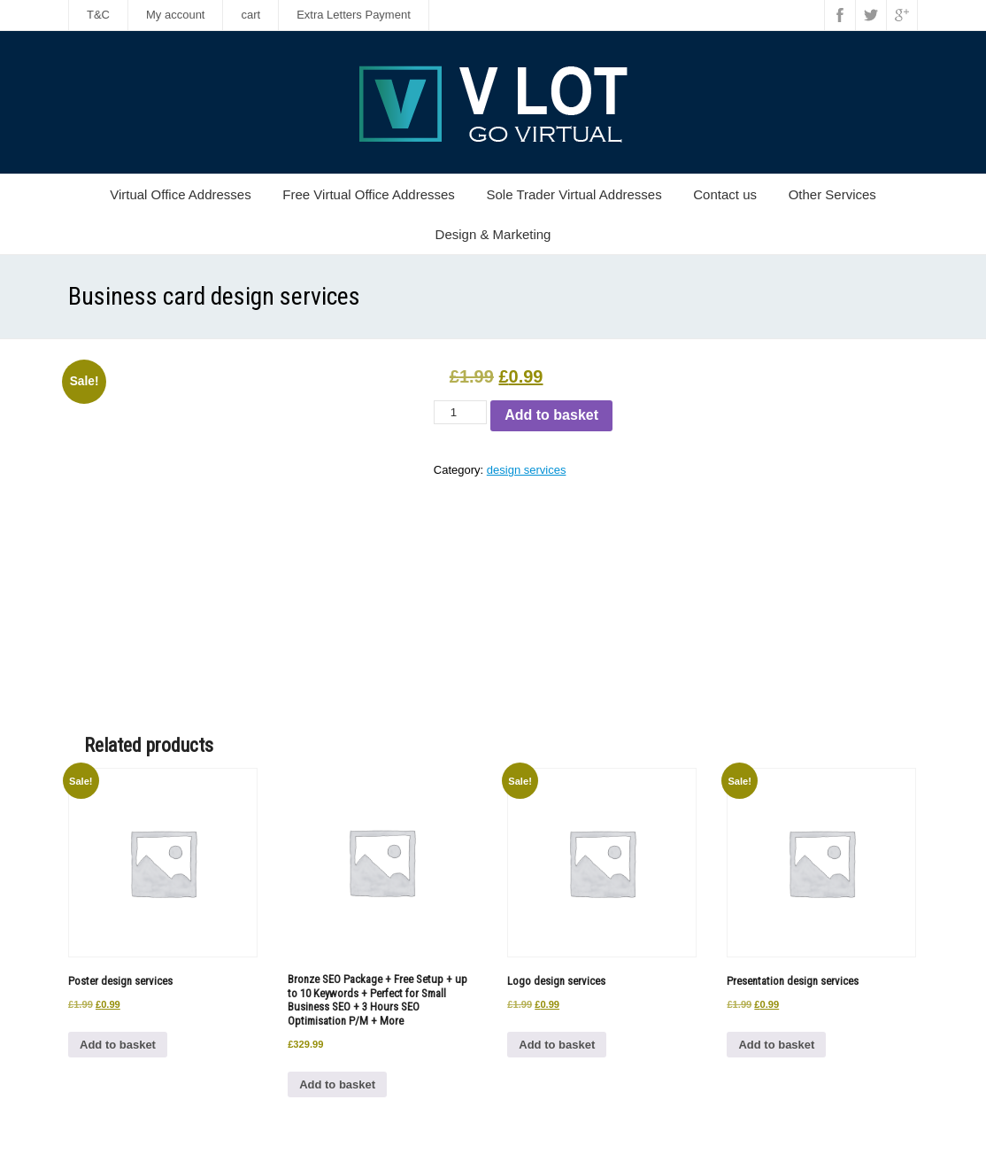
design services (526, 469)
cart (250, 14)
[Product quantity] (460, 412)
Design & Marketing (493, 234)
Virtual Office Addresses (180, 194)
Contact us (725, 194)
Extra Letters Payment (354, 14)
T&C (98, 14)
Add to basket (551, 414)
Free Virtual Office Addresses (368, 194)
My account (175, 14)
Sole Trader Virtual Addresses (573, 194)
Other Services (832, 194)
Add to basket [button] (118, 1044)
